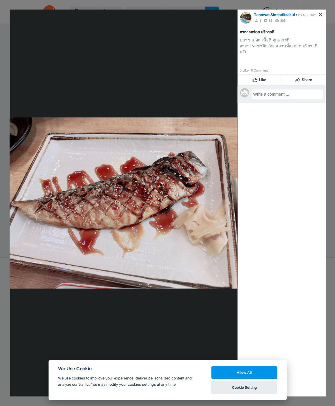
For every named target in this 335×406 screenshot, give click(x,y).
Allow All (244, 372)
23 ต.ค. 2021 (307, 15)
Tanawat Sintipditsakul (274, 15)
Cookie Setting (244, 387)
